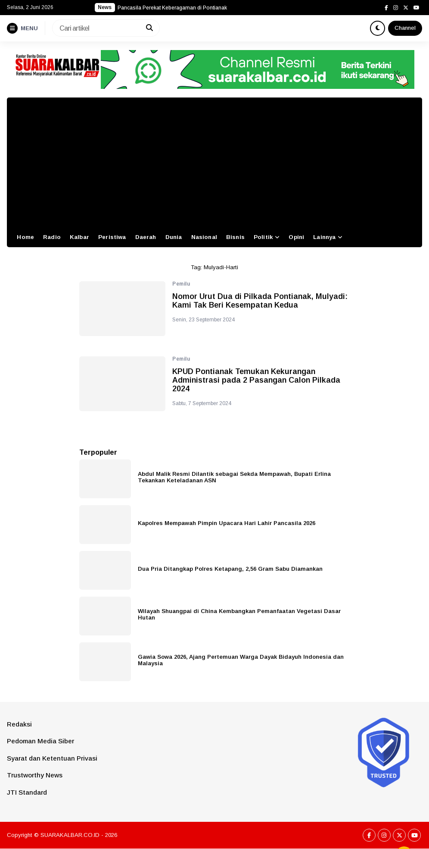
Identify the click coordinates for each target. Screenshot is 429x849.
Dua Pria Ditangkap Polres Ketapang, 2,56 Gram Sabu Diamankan (230, 569)
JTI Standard (27, 792)
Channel (405, 28)
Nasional (204, 237)
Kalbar (79, 237)
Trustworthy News (34, 775)
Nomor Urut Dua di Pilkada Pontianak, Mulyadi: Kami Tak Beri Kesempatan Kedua (260, 300)
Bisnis (235, 237)
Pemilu (181, 284)
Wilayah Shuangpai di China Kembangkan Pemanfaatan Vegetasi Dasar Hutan (239, 614)
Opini (296, 237)
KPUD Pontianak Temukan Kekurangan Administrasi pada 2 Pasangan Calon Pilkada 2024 (256, 380)
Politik (263, 237)
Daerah (145, 237)
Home (25, 237)
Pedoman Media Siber (40, 741)
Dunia (173, 237)
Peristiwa (112, 237)
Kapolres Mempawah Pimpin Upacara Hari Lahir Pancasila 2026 (226, 523)
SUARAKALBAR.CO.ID (69, 835)
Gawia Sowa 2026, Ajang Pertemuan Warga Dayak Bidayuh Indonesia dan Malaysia (241, 660)
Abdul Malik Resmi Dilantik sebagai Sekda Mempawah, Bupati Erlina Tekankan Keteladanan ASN (234, 477)
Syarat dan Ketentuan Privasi (52, 758)
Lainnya (324, 237)
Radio (52, 237)
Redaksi (19, 724)
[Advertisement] (214, 162)
